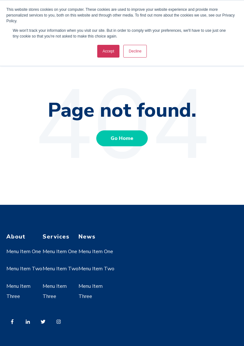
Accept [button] (108, 51)
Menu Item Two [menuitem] (24, 268)
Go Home (122, 138)
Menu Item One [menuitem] (23, 251)
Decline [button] (135, 51)
